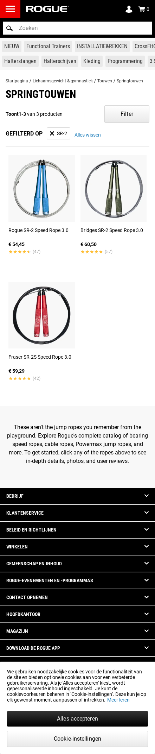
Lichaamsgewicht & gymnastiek (63, 80)
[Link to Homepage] (47, 9)
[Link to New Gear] (11, 46)
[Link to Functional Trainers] (48, 46)
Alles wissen (88, 135)
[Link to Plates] (59, 61)
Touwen (104, 80)
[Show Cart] (143, 9)
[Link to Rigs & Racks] (102, 46)
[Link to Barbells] (20, 61)
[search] (77, 28)
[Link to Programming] (125, 61)
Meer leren (118, 700)
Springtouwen (130, 80)
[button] (9, 28)
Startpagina (17, 80)
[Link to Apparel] (92, 61)
